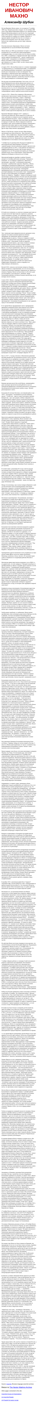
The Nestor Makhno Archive (21, 1387)
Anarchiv (9, 1384)
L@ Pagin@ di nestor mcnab (10, 1400)
